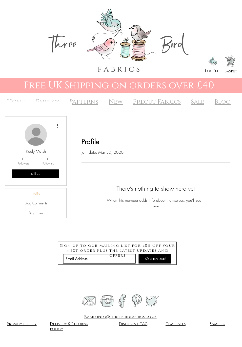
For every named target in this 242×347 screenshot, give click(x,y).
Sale (197, 102)
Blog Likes (36, 213)
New (116, 102)
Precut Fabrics (157, 102)
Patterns (83, 102)
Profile (36, 193)
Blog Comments (36, 203)
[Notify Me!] (155, 259)
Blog (223, 102)
